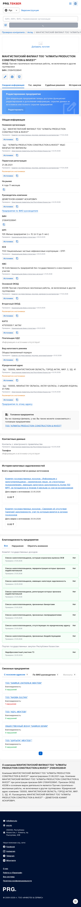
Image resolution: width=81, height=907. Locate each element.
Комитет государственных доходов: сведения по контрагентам (35, 135)
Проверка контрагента (13, 32)
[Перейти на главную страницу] (12, 4)
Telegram (8, 856)
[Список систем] (70, 3)
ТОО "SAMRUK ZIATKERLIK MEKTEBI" (23, 683)
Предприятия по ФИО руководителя (20, 211)
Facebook (9, 847)
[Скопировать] (17, 139)
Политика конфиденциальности (17, 881)
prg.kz (7, 825)
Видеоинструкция (30, 10)
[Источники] (8, 139)
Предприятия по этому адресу (17, 404)
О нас (5, 868)
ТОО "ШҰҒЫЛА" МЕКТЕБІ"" (18, 740)
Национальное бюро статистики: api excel (27, 274)
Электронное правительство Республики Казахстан (31, 151)
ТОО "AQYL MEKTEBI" (15, 711)
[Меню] (75, 901)
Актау (30, 32)
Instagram (9, 851)
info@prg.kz (10, 821)
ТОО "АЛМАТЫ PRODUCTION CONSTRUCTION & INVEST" (33, 425)
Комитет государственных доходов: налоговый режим (32, 355)
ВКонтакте (9, 860)
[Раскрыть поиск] (5, 25)
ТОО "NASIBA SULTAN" (16, 697)
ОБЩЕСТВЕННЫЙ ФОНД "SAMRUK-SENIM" (26, 726)
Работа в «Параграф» (12, 873)
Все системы (9, 877)
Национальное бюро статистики (24, 237)
